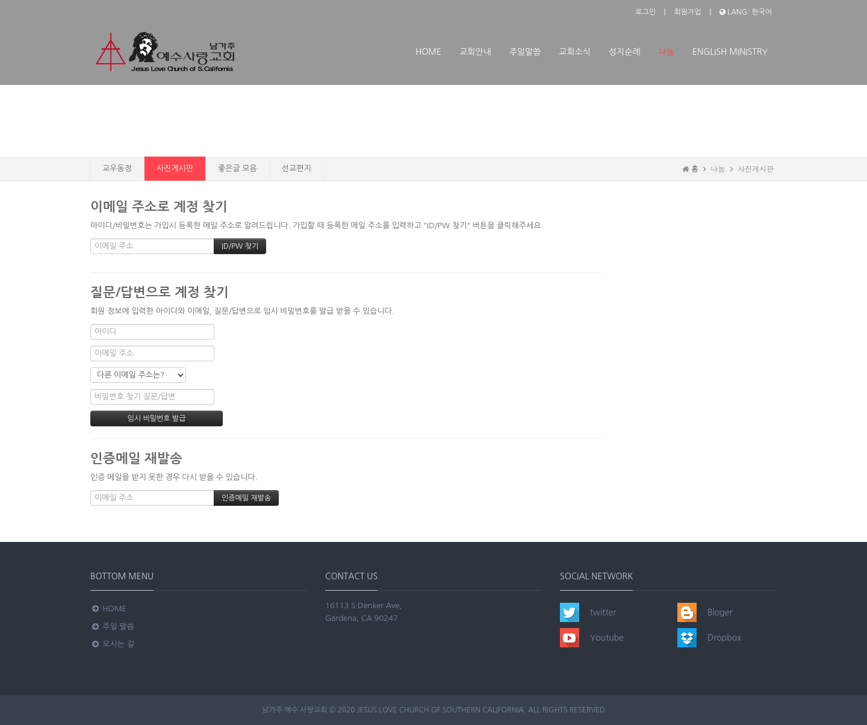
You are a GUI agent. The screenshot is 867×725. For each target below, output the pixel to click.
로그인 (645, 12)
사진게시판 (175, 168)
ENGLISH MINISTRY (730, 52)
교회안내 (475, 52)
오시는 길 (112, 644)
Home (428, 52)
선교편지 (296, 168)
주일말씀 (525, 52)
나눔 (666, 52)
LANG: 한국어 (745, 12)
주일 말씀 (112, 626)
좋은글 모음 (237, 168)
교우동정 (117, 168)
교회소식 (575, 52)
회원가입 (687, 12)
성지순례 (625, 52)
